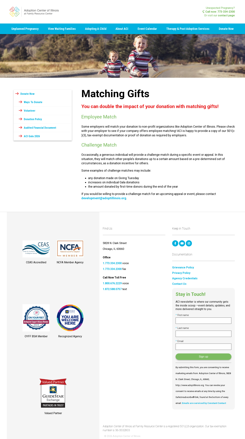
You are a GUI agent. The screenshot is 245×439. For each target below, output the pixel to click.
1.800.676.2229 (112, 283)
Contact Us (179, 284)
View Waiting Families (62, 29)
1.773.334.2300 (112, 263)
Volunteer (29, 110)
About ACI (122, 29)
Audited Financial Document (40, 127)
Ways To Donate (33, 102)
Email (179, 341)
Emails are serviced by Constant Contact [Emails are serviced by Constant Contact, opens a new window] (204, 403)
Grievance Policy (183, 267)
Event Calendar (147, 29)
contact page (226, 15)
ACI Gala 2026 (32, 136)
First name (182, 315)
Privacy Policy (181, 273)
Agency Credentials (185, 278)
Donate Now (226, 29)
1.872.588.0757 (112, 289)
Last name (182, 328)
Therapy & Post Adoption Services (187, 29)
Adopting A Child (95, 29)
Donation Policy (33, 119)
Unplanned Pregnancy (25, 29)
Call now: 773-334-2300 (219, 11)
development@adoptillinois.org (103, 198)
